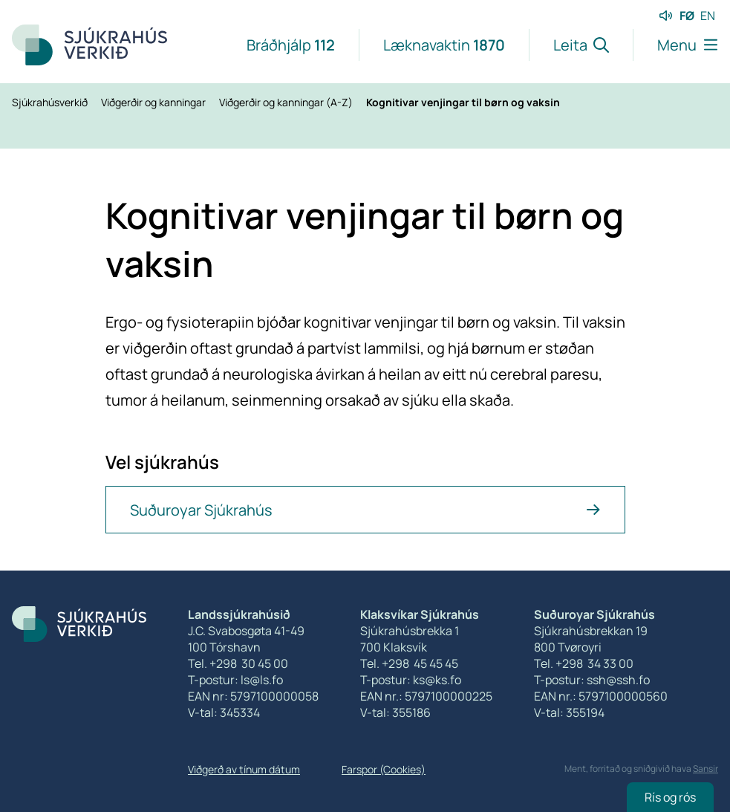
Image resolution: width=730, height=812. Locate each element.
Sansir (705, 768)
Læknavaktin (444, 45)
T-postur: (560, 680)
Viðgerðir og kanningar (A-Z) (287, 102)
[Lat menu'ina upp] (675, 45)
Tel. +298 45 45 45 (409, 663)
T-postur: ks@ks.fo (410, 680)
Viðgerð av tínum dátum (244, 769)
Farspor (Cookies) (384, 769)
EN (707, 15)
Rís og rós (670, 797)
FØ (687, 15)
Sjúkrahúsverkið (51, 102)
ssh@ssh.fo (618, 680)
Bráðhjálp (291, 45)
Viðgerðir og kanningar (154, 102)
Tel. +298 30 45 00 (238, 663)
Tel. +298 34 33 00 (583, 663)
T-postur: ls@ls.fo (235, 680)
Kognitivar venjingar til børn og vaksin (463, 102)
